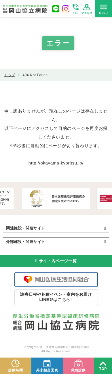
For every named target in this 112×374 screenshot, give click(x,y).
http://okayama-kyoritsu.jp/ (56, 162)
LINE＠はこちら (56, 297)
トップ (9, 75)
